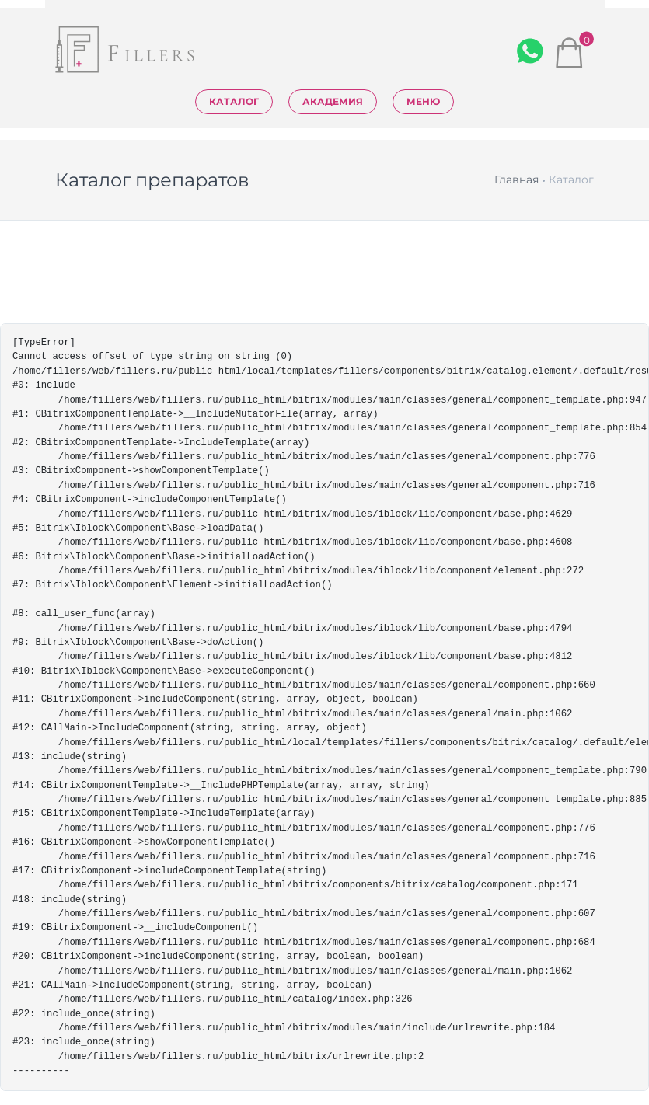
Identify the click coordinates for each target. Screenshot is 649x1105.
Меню (423, 101)
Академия (332, 101)
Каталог (234, 101)
